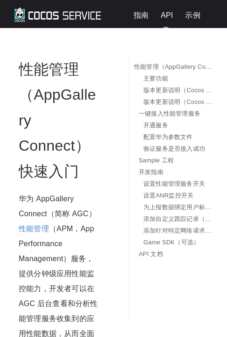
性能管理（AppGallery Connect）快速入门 (173, 66)
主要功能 (155, 78)
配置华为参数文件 (168, 136)
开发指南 (151, 172)
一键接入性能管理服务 (169, 113)
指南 (141, 15)
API (167, 15)
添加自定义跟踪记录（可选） (178, 218)
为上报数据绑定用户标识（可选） (178, 207)
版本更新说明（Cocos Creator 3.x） (178, 101)
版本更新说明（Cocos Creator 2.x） (178, 90)
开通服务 (155, 125)
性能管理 (34, 229)
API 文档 (151, 253)
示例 (192, 15)
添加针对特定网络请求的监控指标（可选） (178, 230)
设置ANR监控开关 (168, 195)
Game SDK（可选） (171, 242)
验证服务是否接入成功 (174, 148)
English (195, 31)
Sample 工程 (156, 160)
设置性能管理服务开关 (174, 183)
